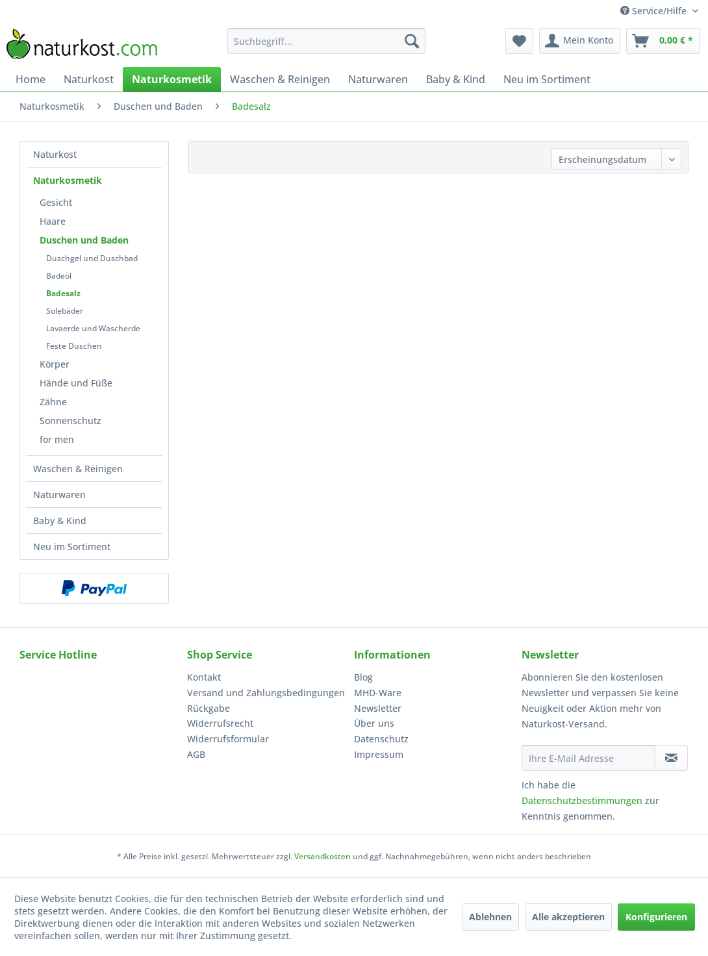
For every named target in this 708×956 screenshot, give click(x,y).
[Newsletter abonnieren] (672, 758)
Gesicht (56, 202)
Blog (363, 677)
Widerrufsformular (228, 739)
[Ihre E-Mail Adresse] (588, 758)
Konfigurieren (656, 917)
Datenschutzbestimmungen (582, 800)
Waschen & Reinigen (78, 468)
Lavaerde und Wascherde (93, 328)
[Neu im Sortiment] (547, 79)
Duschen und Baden (84, 240)
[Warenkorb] (663, 41)
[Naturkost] (89, 79)
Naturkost (55, 154)
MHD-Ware (377, 692)
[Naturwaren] (378, 79)
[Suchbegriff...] (326, 41)
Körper (55, 364)
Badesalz (63, 293)
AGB (196, 754)
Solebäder (64, 310)
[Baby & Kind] (455, 79)
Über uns (374, 723)
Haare (53, 221)
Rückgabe (208, 708)
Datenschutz (381, 739)
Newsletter (377, 708)
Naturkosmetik (67, 180)
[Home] (30, 79)
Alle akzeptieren (568, 917)
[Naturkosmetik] (172, 79)
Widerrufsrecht (220, 723)
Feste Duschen (74, 345)
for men (57, 439)
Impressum (378, 754)
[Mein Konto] (579, 41)
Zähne (53, 402)
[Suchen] (411, 41)
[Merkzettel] (519, 41)
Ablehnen (490, 917)
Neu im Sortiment (71, 546)
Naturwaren (59, 494)
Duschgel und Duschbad (92, 258)
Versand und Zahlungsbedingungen (266, 692)
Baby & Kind (59, 520)
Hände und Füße (76, 383)
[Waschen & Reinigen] (280, 79)
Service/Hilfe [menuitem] (654, 11)
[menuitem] (326, 41)
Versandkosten (322, 856)
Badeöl (58, 275)
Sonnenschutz (70, 420)
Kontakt (204, 677)
